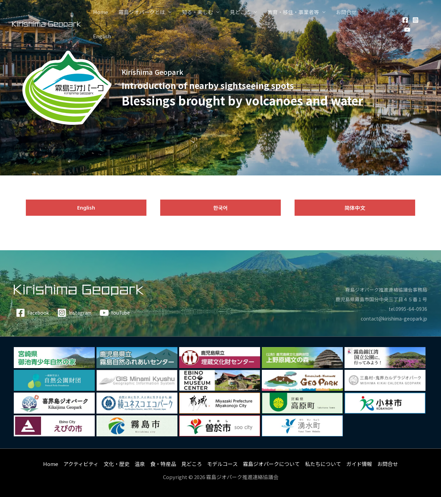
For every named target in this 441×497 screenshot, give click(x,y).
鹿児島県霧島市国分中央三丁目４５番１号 (378, 299)
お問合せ (346, 12)
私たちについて (323, 463)
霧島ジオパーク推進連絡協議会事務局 (383, 289)
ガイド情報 (359, 463)
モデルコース (222, 463)
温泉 (140, 463)
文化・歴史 (117, 463)
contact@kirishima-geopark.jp (389, 318)
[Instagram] (415, 20)
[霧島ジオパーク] (46, 23)
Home (100, 12)
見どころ (240, 12)
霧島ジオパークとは (142, 12)
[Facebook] (405, 20)
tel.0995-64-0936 (407, 308)
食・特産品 (163, 463)
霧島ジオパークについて (271, 463)
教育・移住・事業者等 (293, 12)
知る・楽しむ (197, 12)
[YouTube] (407, 30)
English (102, 36)
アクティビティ (81, 463)
